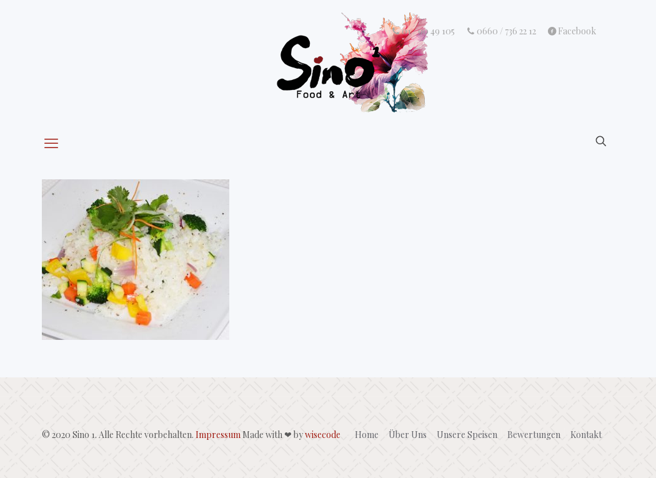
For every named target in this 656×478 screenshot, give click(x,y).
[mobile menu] (52, 142)
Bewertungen (533, 435)
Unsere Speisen (467, 435)
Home (367, 435)
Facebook (571, 31)
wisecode (322, 435)
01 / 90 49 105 (423, 31)
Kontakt (586, 435)
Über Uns (408, 435)
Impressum (218, 435)
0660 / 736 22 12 (501, 31)
